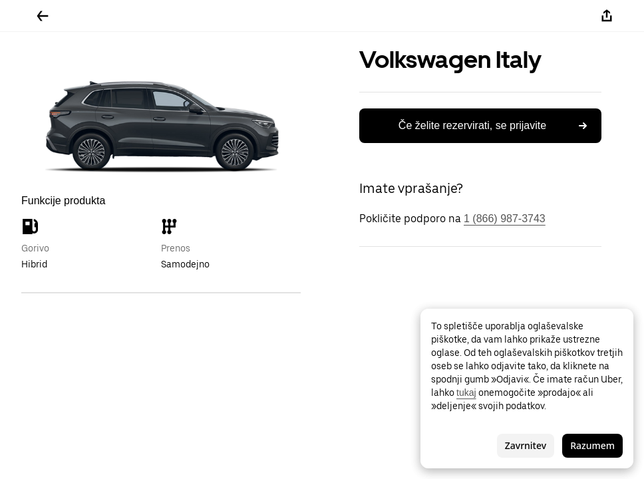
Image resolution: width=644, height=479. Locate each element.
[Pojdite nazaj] (43, 16)
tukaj (466, 392)
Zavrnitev (525, 445)
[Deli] (607, 16)
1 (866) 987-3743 (505, 218)
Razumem (592, 445)
